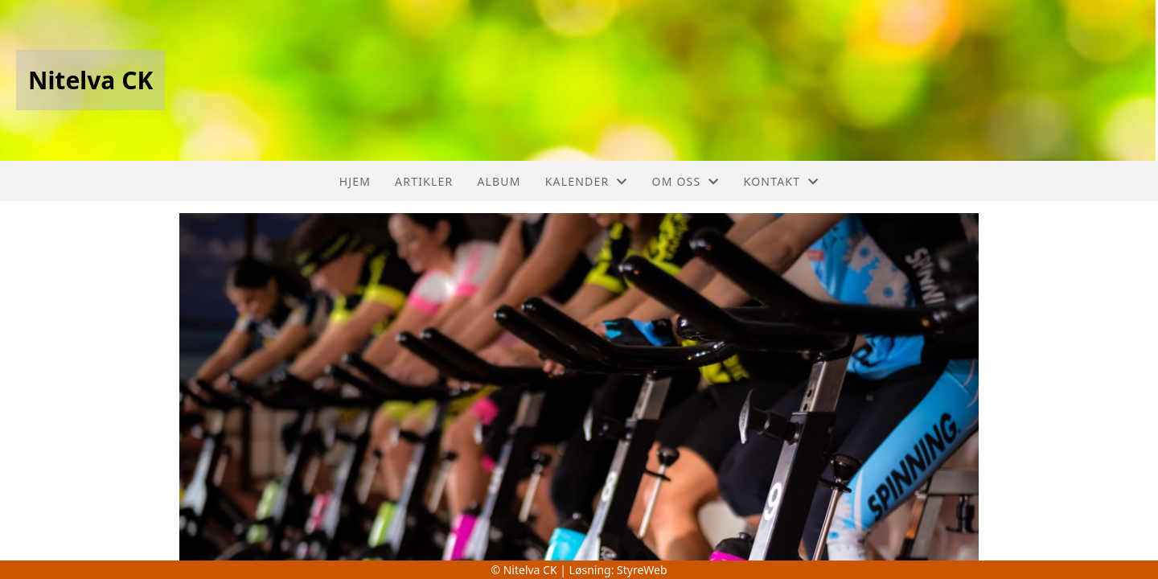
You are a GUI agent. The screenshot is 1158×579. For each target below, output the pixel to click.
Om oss (686, 181)
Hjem (355, 181)
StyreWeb (642, 569)
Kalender (586, 181)
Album (498, 181)
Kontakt (781, 181)
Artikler (424, 181)
